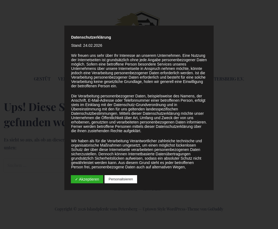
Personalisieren (121, 179)
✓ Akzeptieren (87, 179)
